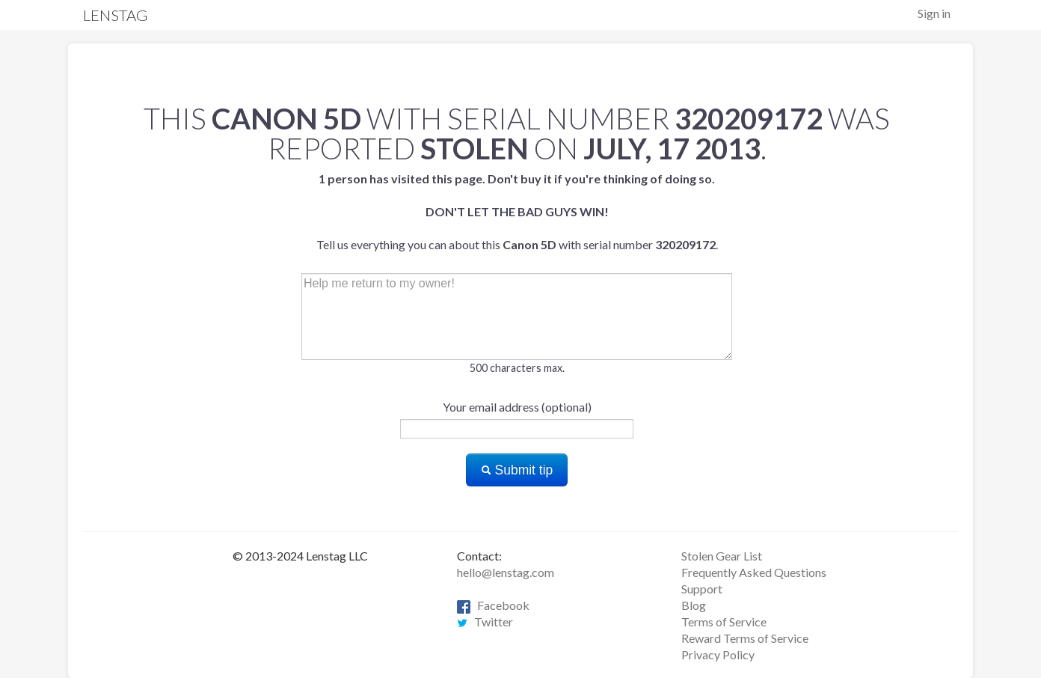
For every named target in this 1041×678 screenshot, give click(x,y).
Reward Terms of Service (744, 638)
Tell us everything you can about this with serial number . (517, 211)
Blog (693, 605)
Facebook (493, 605)
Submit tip (517, 469)
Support (701, 588)
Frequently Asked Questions (753, 572)
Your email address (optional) (517, 407)
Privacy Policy (718, 654)
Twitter (485, 621)
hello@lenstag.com (505, 572)
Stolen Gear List (721, 556)
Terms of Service (724, 621)
